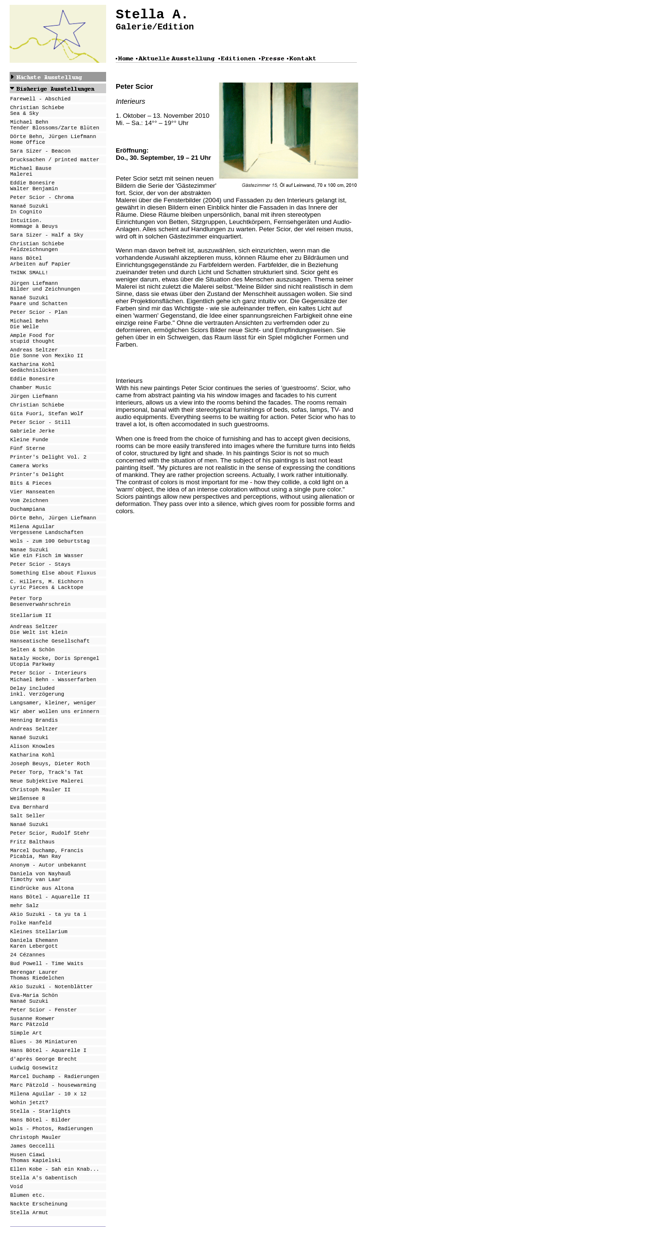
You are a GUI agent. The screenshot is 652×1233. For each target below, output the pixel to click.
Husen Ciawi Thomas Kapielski (35, 1157)
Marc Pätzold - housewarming (53, 1085)
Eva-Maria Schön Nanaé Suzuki (34, 998)
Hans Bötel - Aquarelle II (50, 897)
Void (16, 1187)
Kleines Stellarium (39, 932)
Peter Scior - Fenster (43, 1010)
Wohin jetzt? (29, 1103)
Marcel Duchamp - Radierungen (54, 1076)
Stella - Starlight (39, 1111)
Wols (16, 1129)
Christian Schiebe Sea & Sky (37, 110)
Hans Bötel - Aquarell (43, 1050)
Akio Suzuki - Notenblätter (51, 987)
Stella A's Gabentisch (43, 1178)
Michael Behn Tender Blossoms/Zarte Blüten (54, 125)
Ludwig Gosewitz (34, 1068)
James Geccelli (32, 1146)
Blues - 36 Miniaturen (43, 1042)
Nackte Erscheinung (39, 1204)
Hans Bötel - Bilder (40, 1120)
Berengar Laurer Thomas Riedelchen (37, 975)
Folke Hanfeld (31, 923)
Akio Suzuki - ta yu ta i (48, 914)
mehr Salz (24, 906)
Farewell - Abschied (40, 99)
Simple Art (26, 1033)
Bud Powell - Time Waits (46, 964)
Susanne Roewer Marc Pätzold (32, 1021)
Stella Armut (29, 1213)
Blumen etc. (27, 1195)
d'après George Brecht (43, 1059)
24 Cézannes (27, 955)
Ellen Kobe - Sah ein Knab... (54, 1169)
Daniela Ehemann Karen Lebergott (34, 943)
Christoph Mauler (35, 1137)
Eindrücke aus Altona (42, 888)
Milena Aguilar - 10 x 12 (48, 1094)
